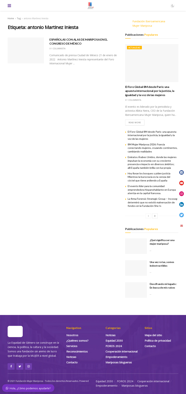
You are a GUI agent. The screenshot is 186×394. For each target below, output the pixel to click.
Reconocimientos (77, 351)
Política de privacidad (158, 340)
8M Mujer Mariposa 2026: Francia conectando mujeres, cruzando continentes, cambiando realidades (152, 148)
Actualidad (134, 47)
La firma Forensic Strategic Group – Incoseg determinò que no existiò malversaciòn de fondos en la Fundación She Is (152, 202)
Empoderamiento (116, 357)
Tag (19, 18)
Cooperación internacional (122, 351)
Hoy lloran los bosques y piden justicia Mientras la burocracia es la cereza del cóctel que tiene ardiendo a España (149, 177)
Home (11, 18)
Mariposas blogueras (119, 362)
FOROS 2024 (114, 346)
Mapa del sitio (153, 335)
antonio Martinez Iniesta (36, 18)
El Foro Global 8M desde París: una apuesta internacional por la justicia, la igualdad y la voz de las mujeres (149, 91)
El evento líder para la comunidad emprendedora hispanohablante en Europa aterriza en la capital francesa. (152, 189)
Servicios (71, 346)
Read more (135, 122)
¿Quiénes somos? (77, 340)
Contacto (72, 362)
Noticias (71, 357)
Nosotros (72, 335)
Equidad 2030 (114, 340)
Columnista (58, 48)
